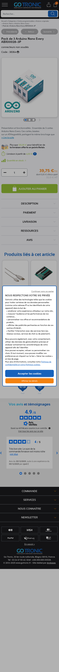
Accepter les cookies (29, 373)
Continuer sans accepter (42, 291)
